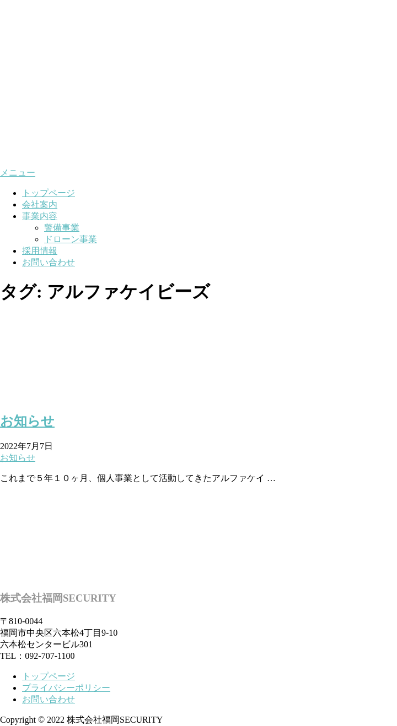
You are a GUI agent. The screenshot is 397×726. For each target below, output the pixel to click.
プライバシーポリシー (66, 687)
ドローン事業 (70, 239)
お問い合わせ (48, 262)
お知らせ (27, 421)
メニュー (17, 172)
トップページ (48, 193)
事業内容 (39, 216)
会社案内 (39, 204)
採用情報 (39, 250)
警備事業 (61, 227)
